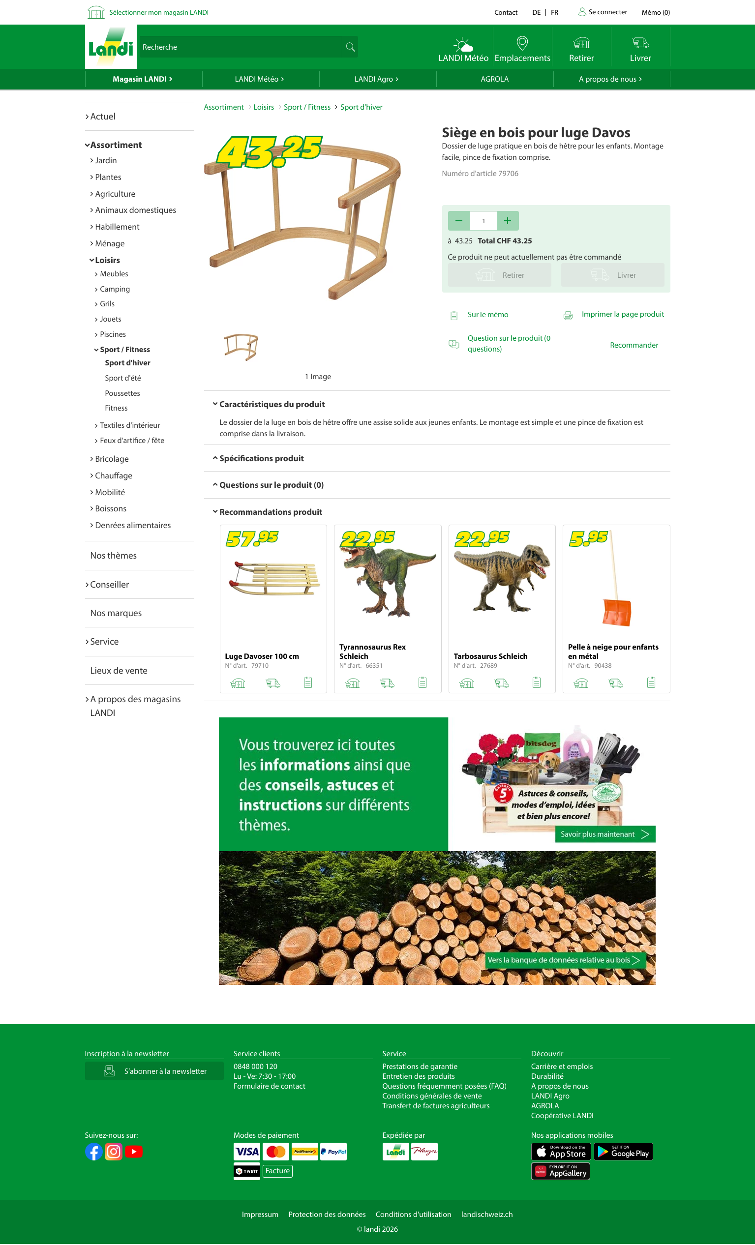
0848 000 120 (255, 1066)
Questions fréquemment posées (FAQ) (445, 1086)
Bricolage (112, 458)
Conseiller (110, 584)
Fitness (116, 408)
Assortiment (116, 144)
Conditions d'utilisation (414, 1214)
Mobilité (110, 492)
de (537, 12)
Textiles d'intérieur (130, 425)
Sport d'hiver (128, 363)
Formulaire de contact (269, 1086)
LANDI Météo (257, 79)
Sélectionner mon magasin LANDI (159, 12)
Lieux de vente (119, 670)
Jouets (110, 319)
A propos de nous (607, 79)
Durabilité (547, 1076)
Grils (107, 304)
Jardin (106, 160)
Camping (115, 289)
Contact (505, 12)
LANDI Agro (374, 79)
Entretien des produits (419, 1076)
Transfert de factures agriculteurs (436, 1106)
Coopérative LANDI (562, 1116)
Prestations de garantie (420, 1066)
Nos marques (116, 613)
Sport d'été (123, 378)
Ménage (110, 243)
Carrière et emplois (562, 1066)
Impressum (260, 1214)
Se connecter (608, 11)
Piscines (113, 334)
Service (105, 641)
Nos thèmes (114, 555)
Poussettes (122, 393)
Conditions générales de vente (432, 1096)
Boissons (111, 508)
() (656, 12)
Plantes (108, 176)
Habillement (117, 226)
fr (554, 12)
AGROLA (495, 79)
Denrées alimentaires (133, 525)
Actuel (103, 116)
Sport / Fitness (125, 350)
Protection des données (327, 1214)
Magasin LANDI (139, 79)
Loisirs (108, 260)
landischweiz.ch (487, 1214)
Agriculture (115, 193)
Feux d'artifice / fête (132, 440)
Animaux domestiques (136, 209)
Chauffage (114, 475)
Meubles (114, 274)
